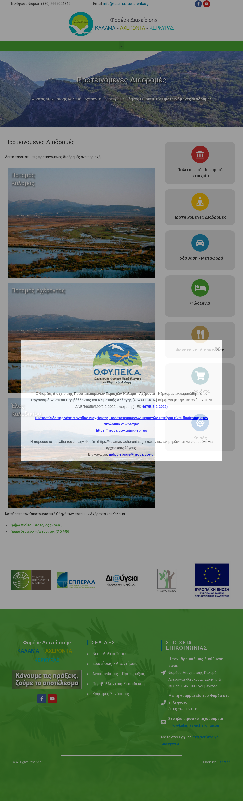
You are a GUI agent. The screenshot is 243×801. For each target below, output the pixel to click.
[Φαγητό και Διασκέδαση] (200, 334)
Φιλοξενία (200, 303)
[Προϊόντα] (200, 376)
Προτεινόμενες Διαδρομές (199, 217)
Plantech (223, 762)
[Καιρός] (200, 422)
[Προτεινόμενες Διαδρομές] (200, 202)
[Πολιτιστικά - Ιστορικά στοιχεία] (200, 154)
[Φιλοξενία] (200, 288)
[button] (121, 45)
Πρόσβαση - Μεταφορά (200, 258)
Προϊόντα (200, 391)
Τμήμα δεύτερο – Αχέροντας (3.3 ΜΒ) (39, 531)
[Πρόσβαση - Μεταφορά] (200, 243)
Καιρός (200, 437)
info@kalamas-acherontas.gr (126, 4)
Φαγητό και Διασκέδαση (200, 349)
